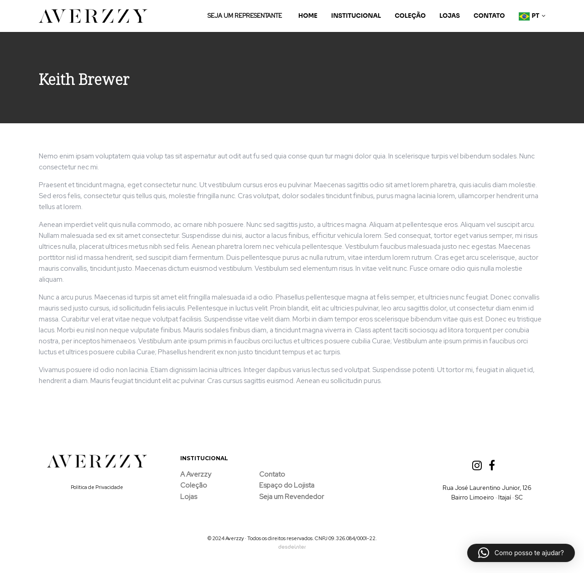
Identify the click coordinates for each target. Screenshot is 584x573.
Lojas (449, 16)
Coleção (410, 16)
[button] (521, 553)
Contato (489, 16)
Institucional (356, 16)
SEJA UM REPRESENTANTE (245, 16)
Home (308, 16)
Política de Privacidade (97, 487)
